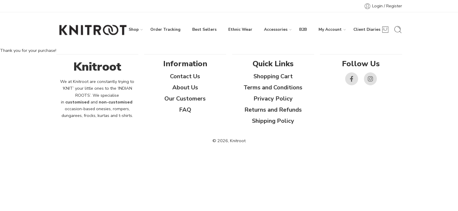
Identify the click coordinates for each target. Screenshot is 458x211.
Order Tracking (165, 29)
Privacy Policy (273, 99)
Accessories (275, 30)
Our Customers (185, 99)
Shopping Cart (273, 76)
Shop (134, 30)
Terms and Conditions (273, 87)
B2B (303, 29)
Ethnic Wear (240, 29)
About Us (185, 87)
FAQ (185, 110)
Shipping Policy (273, 121)
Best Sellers (204, 29)
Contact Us (185, 76)
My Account (330, 30)
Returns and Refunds (273, 110)
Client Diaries (366, 30)
